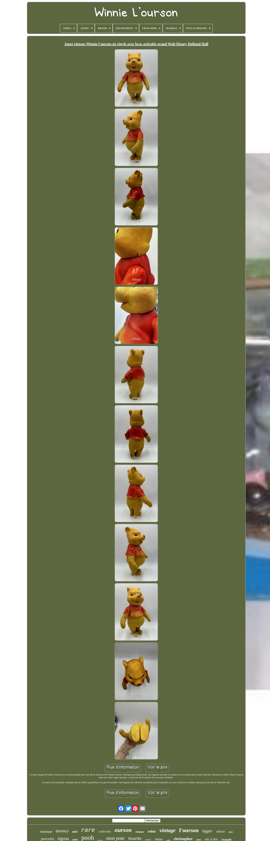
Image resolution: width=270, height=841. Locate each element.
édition (220, 831)
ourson (123, 830)
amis (231, 832)
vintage (168, 830)
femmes (139, 832)
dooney (62, 830)
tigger (207, 831)
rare (88, 830)
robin (152, 831)
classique (46, 831)
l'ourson (189, 830)
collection (104, 831)
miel (74, 831)
